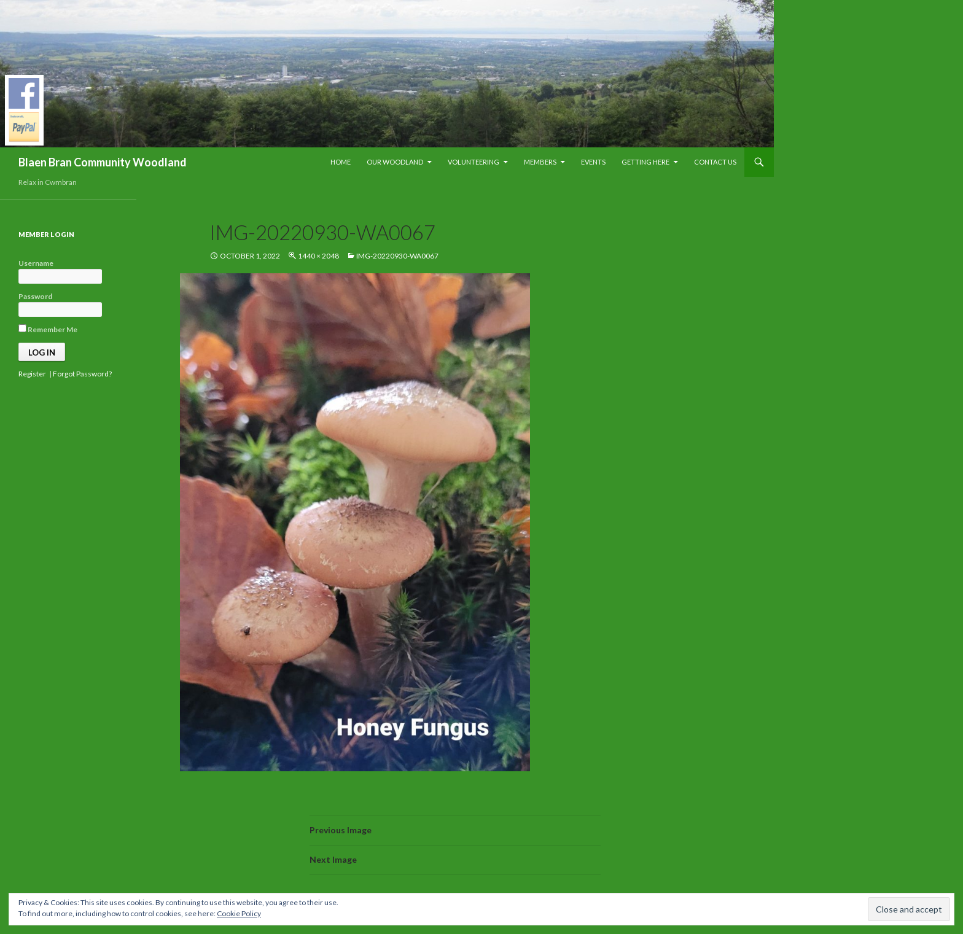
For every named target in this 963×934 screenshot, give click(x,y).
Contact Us (715, 162)
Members (540, 162)
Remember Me (47, 329)
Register (32, 373)
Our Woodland (395, 162)
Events (593, 162)
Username (35, 263)
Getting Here (645, 162)
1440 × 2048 (318, 255)
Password (35, 296)
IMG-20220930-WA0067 (397, 255)
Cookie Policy (239, 913)
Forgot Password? (82, 373)
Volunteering (473, 162)
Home (340, 162)
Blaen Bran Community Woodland (102, 162)
